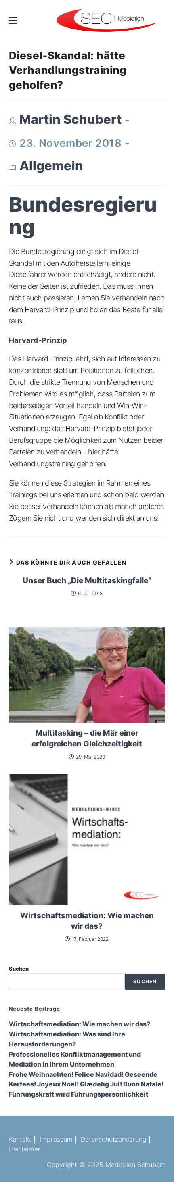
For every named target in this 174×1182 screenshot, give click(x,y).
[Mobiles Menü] (13, 20)
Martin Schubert (70, 119)
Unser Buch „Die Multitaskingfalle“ (87, 580)
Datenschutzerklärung (114, 1139)
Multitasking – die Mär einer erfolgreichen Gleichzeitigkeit (86, 738)
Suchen (19, 968)
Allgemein (51, 165)
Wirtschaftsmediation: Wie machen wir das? (87, 921)
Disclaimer (24, 1149)
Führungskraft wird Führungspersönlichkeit (78, 1094)
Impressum (56, 1139)
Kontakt (20, 1139)
